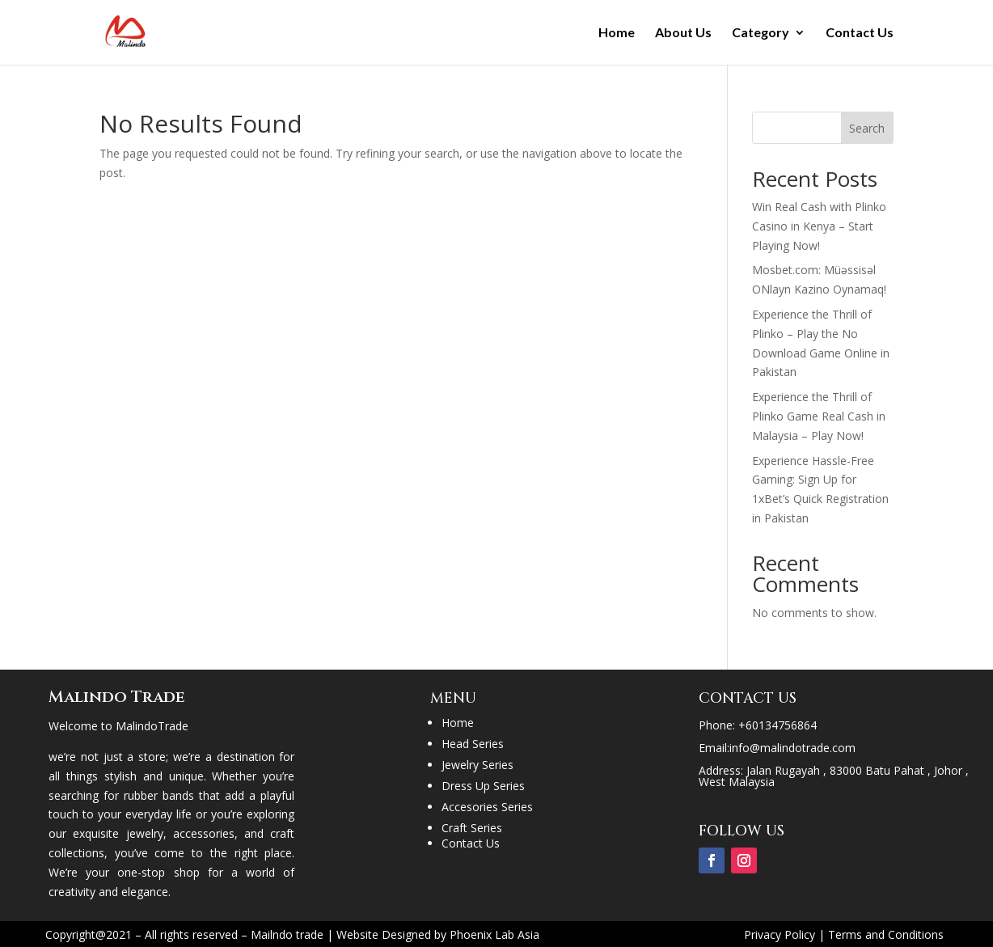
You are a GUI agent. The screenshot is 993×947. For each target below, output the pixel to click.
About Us (683, 33)
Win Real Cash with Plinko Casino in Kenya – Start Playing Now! (819, 226)
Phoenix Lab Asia (494, 934)
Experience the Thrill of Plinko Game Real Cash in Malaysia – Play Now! (818, 416)
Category (760, 33)
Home (616, 33)
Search (867, 128)
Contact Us (860, 33)
